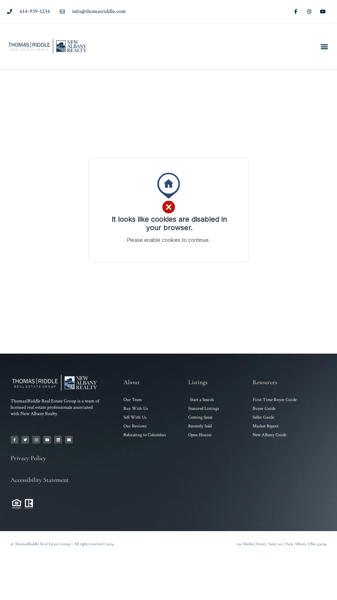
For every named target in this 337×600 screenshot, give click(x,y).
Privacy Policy (28, 458)
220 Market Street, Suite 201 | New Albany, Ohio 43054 (281, 543)
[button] (324, 46)
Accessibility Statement (40, 480)
